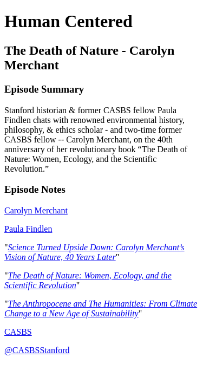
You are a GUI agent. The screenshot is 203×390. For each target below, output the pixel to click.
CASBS (18, 331)
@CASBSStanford (37, 350)
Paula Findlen (28, 228)
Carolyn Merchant (36, 210)
